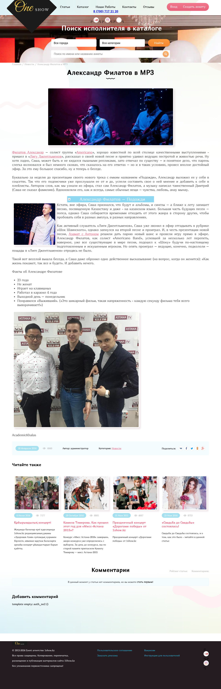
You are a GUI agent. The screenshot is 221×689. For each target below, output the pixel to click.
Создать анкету (194, 6)
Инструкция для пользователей (162, 655)
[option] (36, 513)
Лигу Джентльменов (45, 156)
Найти (159, 43)
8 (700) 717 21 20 (105, 11)
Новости (116, 448)
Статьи (65, 7)
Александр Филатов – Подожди (112, 199)
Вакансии (149, 650)
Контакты (129, 7)
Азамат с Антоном (84, 234)
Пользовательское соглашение (114, 650)
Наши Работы (105, 7)
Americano (84, 152)
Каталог (83, 7)
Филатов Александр (28, 152)
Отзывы (148, 7)
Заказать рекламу (107, 655)
